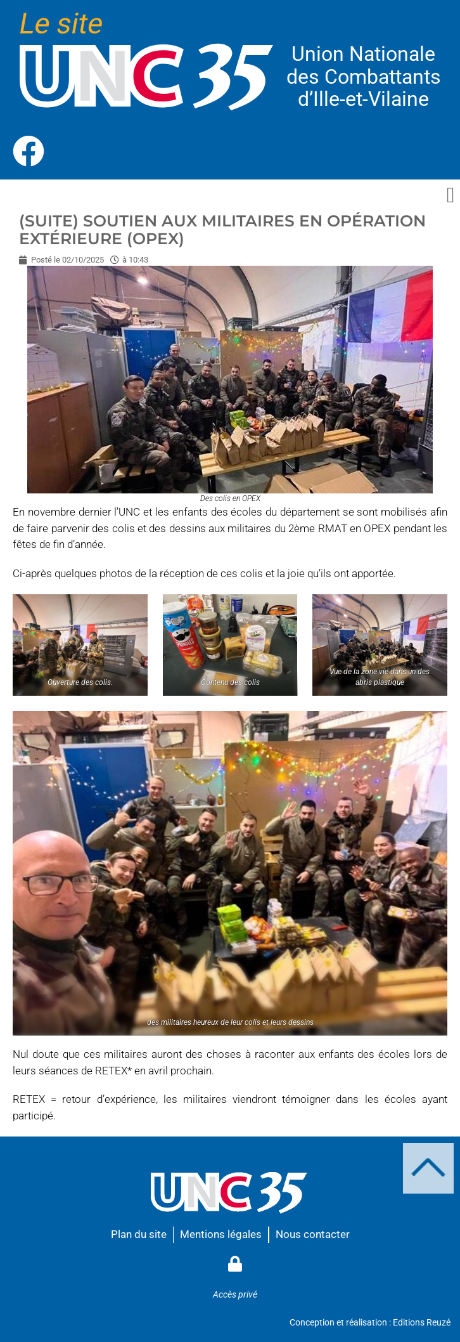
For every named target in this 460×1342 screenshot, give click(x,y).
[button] (451, 195)
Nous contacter (313, 1234)
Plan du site (139, 1234)
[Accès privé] (235, 1264)
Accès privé (235, 1294)
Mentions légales (221, 1234)
